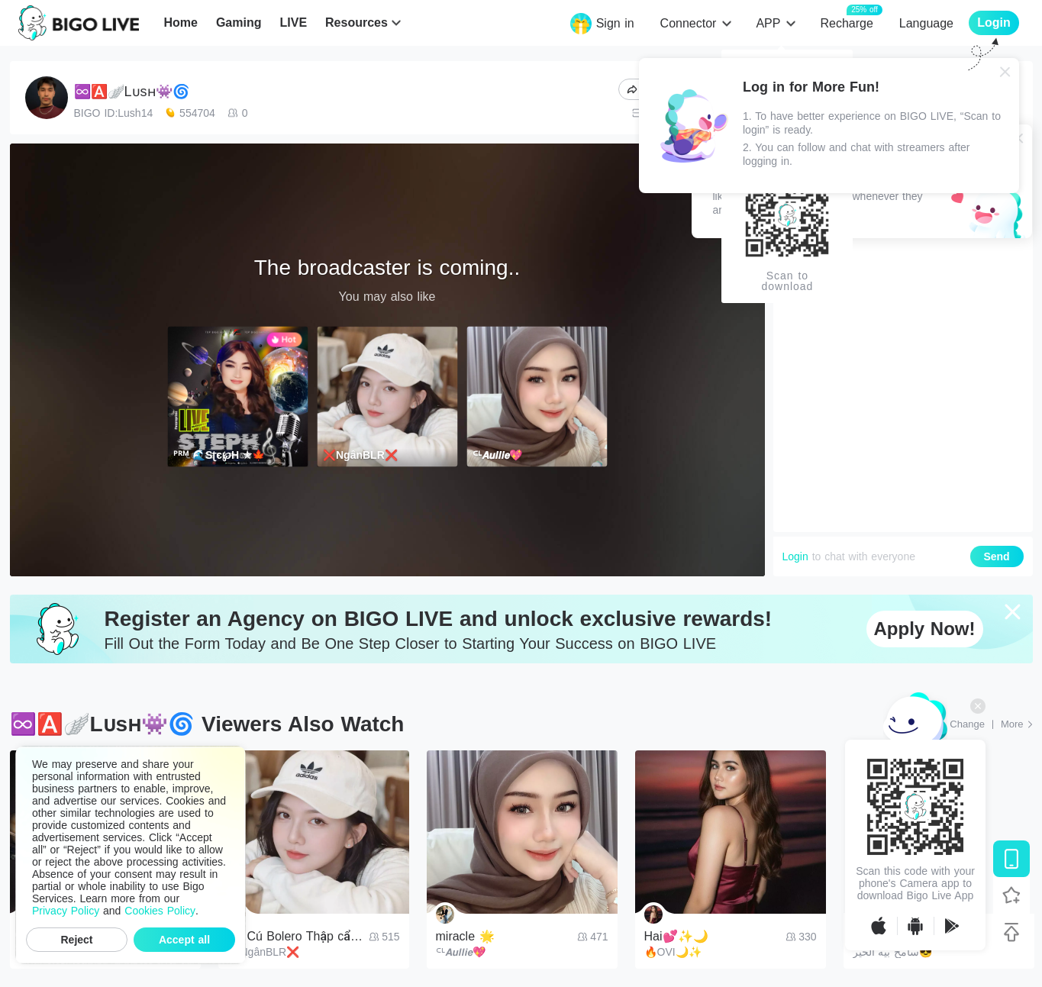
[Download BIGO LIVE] (1011, 858)
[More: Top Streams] (1017, 724)
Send (996, 556)
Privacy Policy (65, 911)
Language (926, 23)
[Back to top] (1011, 932)
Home (180, 22)
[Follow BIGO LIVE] (1011, 895)
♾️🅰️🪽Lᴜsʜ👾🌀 (131, 91)
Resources (356, 22)
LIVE (293, 22)
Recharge (846, 22)
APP (768, 23)
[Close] (1005, 71)
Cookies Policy (159, 911)
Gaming (239, 22)
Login (795, 556)
